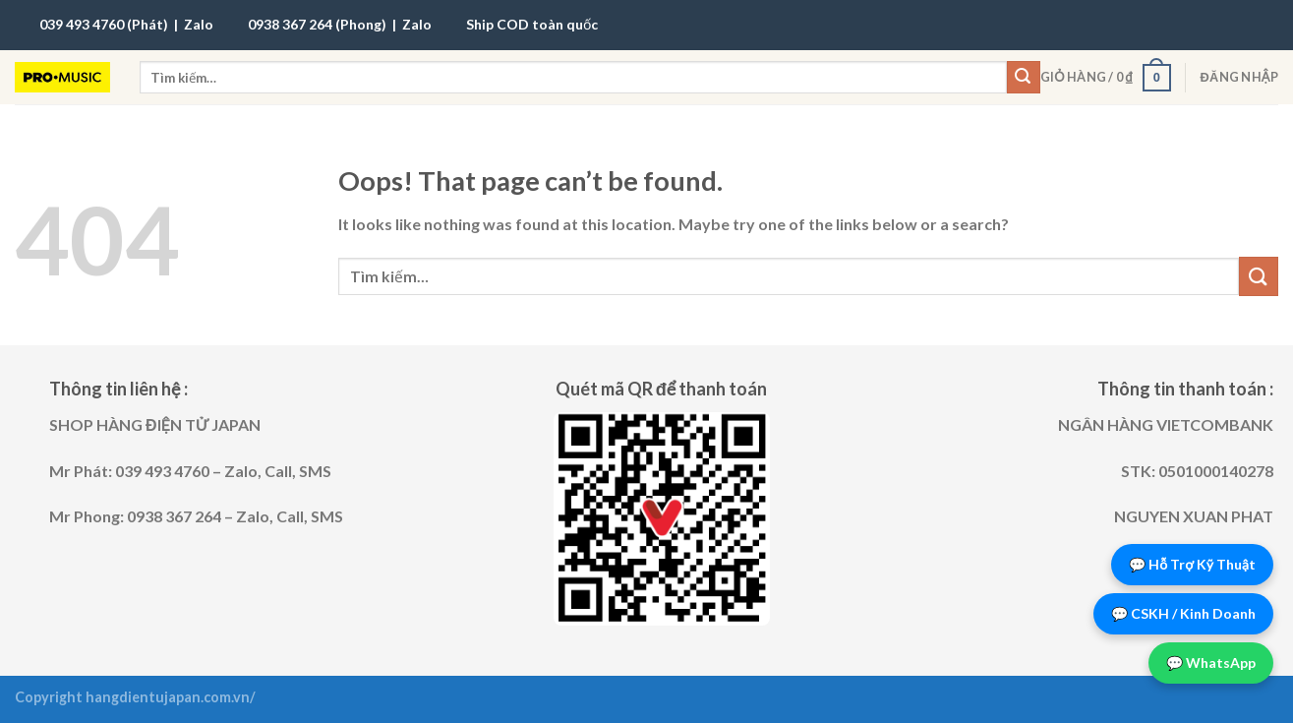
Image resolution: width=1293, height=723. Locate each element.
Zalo (198, 24)
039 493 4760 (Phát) (103, 24)
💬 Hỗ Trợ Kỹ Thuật (1192, 564)
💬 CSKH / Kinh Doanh (1183, 613)
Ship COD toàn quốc (532, 24)
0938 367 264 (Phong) (317, 24)
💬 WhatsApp (1211, 662)
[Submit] (1023, 77)
